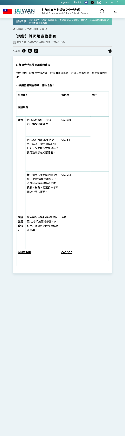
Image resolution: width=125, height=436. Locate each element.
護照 (44, 29)
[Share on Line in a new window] (30, 51)
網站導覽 (77, 2)
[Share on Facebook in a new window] (23, 51)
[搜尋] (102, 11)
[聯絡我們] (99, 2)
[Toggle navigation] (115, 11)
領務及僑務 (32, 29)
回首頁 (19, 29)
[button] (18, 21)
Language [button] (65, 2)
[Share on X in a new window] (36, 51)
